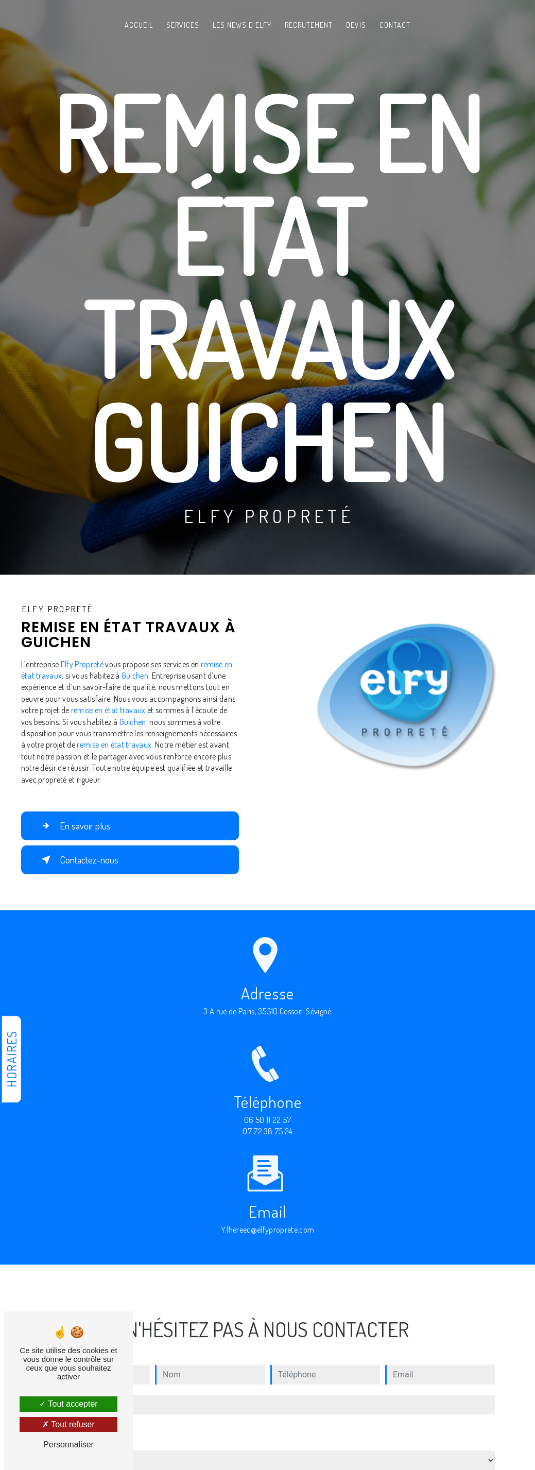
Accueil (139, 25)
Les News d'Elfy (242, 25)
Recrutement (309, 25)
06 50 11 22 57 (267, 1129)
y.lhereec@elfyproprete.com (267, 1220)
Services (182, 25)
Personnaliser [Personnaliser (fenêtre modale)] (68, 1444)
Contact (394, 25)
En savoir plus (74, 826)
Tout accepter (68, 1403)
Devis (356, 25)
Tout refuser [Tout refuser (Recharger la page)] (68, 1424)
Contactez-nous (77, 860)
